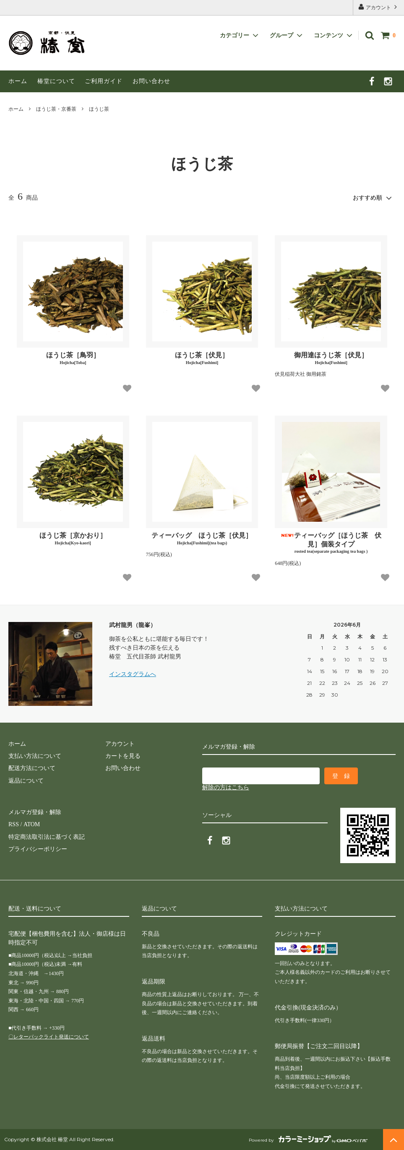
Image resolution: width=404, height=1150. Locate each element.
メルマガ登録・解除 (34, 812)
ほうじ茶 (99, 109)
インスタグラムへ (132, 674)
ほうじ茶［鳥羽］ (73, 358)
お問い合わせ (151, 81)
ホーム (17, 81)
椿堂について (56, 81)
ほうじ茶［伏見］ (202, 358)
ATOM (31, 824)
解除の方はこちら (225, 787)
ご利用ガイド (104, 81)
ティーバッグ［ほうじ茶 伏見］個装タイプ (331, 543)
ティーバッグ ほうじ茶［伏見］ (201, 539)
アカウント (378, 6)
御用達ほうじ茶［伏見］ (331, 358)
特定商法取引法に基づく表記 (46, 837)
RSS (13, 824)
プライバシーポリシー (37, 849)
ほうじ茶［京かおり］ (73, 539)
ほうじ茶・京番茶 (56, 109)
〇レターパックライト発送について (48, 1037)
